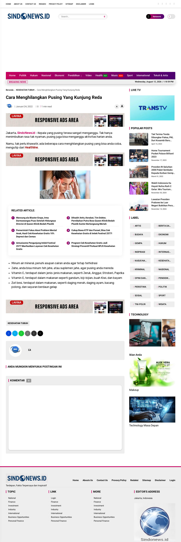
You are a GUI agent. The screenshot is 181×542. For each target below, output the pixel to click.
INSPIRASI (139, 252)
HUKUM (162, 243)
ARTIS (137, 225)
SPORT (162, 295)
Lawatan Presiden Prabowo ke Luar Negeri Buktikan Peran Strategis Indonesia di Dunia (162, 202)
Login (91, 4)
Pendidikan (74, 75)
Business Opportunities (18, 517)
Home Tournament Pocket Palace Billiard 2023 (162, 153)
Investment (13, 505)
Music (117, 75)
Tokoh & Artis (161, 75)
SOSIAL (138, 295)
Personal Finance (16, 521)
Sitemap (69, 4)
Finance (11, 502)
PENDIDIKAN (164, 278)
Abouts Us (88, 480)
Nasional (46, 75)
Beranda (9, 90)
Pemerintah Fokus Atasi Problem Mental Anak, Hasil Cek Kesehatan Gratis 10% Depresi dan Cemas (36, 233)
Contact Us (30, 4)
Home (8, 4)
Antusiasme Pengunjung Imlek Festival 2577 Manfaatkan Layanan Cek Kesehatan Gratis (37, 246)
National (12, 498)
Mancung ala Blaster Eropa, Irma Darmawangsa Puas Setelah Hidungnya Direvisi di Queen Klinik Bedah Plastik (36, 220)
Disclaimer (81, 4)
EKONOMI (163, 234)
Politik (22, 75)
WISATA (162, 304)
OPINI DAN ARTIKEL (142, 278)
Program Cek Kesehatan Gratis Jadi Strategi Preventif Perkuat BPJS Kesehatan (93, 244)
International (143, 75)
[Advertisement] (90, 48)
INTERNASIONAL (166, 252)
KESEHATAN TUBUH (25, 90)
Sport (130, 75)
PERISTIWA (140, 286)
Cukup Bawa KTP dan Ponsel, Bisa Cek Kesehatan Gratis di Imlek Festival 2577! (91, 232)
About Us (18, 4)
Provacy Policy (119, 480)
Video (89, 75)
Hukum (34, 75)
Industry (12, 509)
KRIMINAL (139, 269)
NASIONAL (163, 269)
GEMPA (138, 243)
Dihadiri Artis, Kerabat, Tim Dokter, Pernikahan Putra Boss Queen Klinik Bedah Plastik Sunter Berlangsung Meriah (93, 220)
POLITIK (162, 286)
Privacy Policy (56, 4)
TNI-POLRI (140, 304)
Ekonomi (59, 75)
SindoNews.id (26, 133)
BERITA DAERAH (166, 225)
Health (101, 75)
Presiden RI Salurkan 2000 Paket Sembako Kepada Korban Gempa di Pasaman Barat (163, 170)
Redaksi (42, 4)
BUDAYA (138, 234)
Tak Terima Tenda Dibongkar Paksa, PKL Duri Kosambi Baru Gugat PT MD (162, 137)
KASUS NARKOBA (142, 260)
